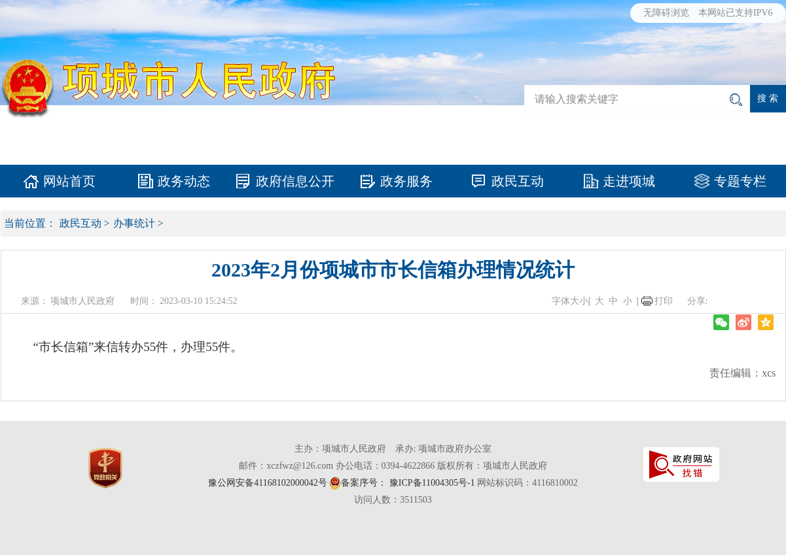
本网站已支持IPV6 (735, 13)
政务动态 (184, 181)
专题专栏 (740, 181)
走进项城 (629, 181)
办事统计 (134, 223)
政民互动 (517, 181)
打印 (663, 301)
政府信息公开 (295, 181)
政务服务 (406, 181)
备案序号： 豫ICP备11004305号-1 (407, 483)
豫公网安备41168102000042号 (267, 483)
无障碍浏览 (666, 13)
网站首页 (69, 181)
